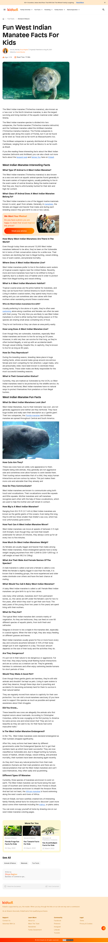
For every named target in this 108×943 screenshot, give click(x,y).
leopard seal (22, 158)
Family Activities (25, 9)
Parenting (48, 9)
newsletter (32, 928)
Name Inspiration (72, 9)
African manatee (33, 792)
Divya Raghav (25, 50)
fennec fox (36, 158)
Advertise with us (9, 925)
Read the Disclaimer (14, 887)
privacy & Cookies (86, 925)
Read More (85, 2)
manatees (49, 205)
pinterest (57, 925)
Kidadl (4, 18)
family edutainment (35, 931)
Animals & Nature (11, 839)
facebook (57, 921)
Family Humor (59, 9)
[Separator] (103, 928)
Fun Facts (37, 9)
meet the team (33, 925)
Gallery (10, 98)
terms (82, 921)
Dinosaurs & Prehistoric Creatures (50, 840)
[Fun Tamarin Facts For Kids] (32, 831)
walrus (42, 805)
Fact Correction (54, 887)
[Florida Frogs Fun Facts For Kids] (13, 832)
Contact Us (6, 921)
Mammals (24, 864)
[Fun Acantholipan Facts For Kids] (50, 832)
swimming (7, 312)
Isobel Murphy (21, 52)
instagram (57, 928)
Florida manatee (33, 416)
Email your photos (17, 232)
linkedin (57, 931)
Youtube (57, 934)
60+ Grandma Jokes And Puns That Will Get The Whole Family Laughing (48, 2)
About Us (31, 921)
